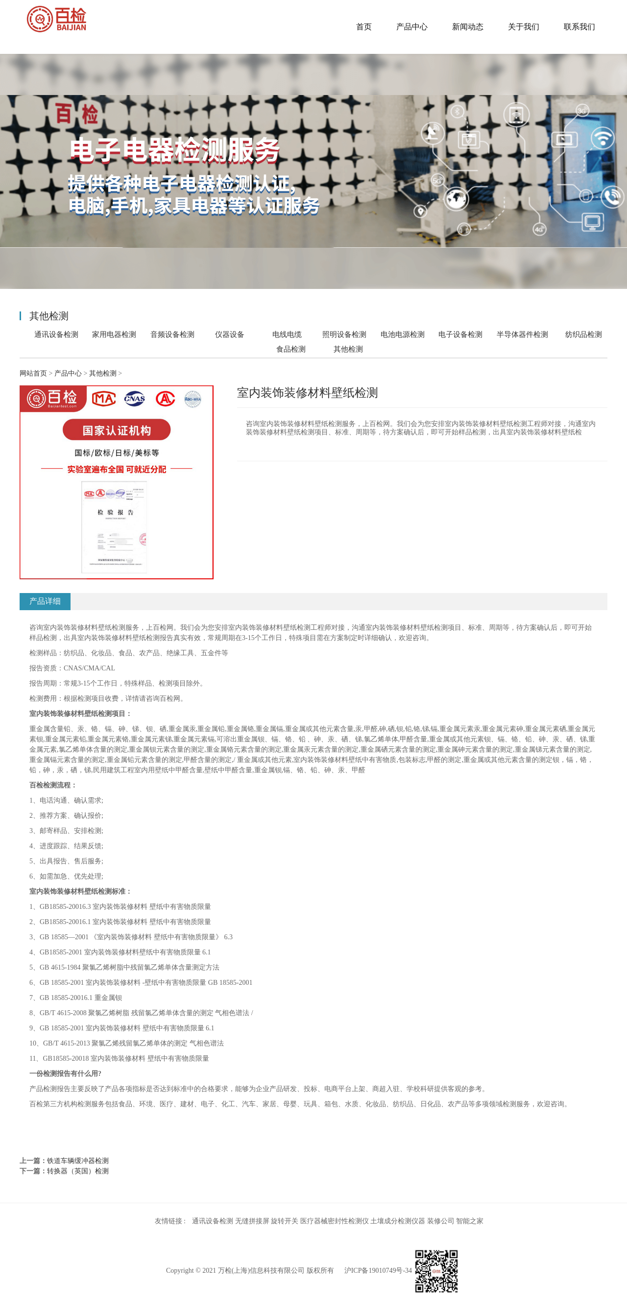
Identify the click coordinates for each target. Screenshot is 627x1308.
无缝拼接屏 (252, 1221)
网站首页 (33, 373)
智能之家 (469, 1221)
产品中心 (412, 27)
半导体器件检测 (522, 334)
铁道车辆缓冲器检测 (78, 1161)
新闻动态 (467, 27)
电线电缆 (287, 334)
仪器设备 (229, 334)
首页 (364, 27)
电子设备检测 (460, 334)
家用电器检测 (114, 334)
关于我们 (523, 27)
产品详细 (45, 601)
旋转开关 (284, 1221)
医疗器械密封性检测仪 (334, 1221)
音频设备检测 (172, 334)
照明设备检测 (344, 334)
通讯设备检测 (56, 334)
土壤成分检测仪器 (397, 1221)
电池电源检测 (403, 334)
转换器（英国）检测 (78, 1171)
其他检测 (348, 349)
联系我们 (579, 27)
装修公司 (441, 1221)
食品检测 (291, 349)
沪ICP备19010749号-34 (378, 1270)
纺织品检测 (583, 334)
